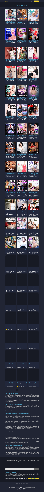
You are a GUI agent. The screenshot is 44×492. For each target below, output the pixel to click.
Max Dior (13, 137)
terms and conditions (23, 486)
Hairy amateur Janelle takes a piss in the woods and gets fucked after (33, 307)
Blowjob (30, 157)
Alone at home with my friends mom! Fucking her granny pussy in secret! (33, 22)
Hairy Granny (30, 195)
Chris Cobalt (19, 213)
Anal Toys (21, 290)
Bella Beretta (19, 194)
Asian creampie (19, 43)
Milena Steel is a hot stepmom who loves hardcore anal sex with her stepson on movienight (10, 193)
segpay (22, 478)
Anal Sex (7, 119)
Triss (35, 61)
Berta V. (18, 175)
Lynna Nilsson (13, 80)
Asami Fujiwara (19, 345)
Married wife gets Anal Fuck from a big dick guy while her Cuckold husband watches (10, 364)
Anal (11, 119)
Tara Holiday (34, 364)
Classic (32, 157)
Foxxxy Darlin (13, 42)
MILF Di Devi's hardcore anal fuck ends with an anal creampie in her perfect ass (10, 326)
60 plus (8, 43)
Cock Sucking (35, 157)
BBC (6, 43)
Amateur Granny (8, 347)
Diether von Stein (31, 194)
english (17, 483)
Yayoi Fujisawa (19, 61)
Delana (7, 175)
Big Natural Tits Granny (20, 100)
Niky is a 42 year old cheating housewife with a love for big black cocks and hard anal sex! (10, 117)
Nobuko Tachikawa (8, 383)
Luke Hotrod (7, 80)
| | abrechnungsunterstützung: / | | (16, 479)
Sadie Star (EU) (36, 42)
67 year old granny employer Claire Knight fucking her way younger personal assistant (21, 212)
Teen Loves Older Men (20, 195)
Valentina (34, 118)
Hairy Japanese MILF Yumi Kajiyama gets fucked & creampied (21, 364)
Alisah (7, 99)
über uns (6, 478)
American (11, 43)
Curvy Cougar (19, 309)
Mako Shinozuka (31, 383)
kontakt (9, 478)
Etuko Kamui (25, 80)
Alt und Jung (33, 81)
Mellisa (35, 80)
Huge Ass (30, 252)
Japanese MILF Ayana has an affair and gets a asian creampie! (21, 155)
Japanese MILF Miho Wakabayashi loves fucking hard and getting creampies (22, 383)
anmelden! (36, 1)
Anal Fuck (34, 119)
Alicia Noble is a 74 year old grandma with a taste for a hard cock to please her (21, 98)
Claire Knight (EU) (24, 213)
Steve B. (30, 118)
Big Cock (12, 271)
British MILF (30, 43)
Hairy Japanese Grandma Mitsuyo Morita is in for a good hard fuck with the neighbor (33, 269)
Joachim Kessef (31, 61)
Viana (36, 194)
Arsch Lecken (21, 138)
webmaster (25, 478)
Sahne (7, 214)
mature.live (19, 1)
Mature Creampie (8, 62)
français (26, 483)
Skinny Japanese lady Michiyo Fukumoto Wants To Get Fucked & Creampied (21, 269)
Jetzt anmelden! (33, 478)
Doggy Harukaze (19, 80)
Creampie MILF (19, 62)
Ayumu (24, 345)
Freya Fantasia (19, 23)
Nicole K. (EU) (8, 345)
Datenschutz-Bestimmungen (31, 486)
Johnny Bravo (31, 23)
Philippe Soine (31, 213)
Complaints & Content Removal (22, 488)
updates (12, 1)
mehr (15, 1)
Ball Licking (10, 81)
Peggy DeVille (19, 137)
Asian (20, 81)
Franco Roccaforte (12, 175)
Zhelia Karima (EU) (36, 213)
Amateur (32, 309)
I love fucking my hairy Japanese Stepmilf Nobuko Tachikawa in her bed (10, 383)
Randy (23, 194)
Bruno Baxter (30, 80)
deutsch (23, 483)
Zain (24, 99)
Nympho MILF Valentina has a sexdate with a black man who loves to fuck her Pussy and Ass (33, 117)
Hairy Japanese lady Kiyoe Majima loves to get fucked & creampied (10, 250)
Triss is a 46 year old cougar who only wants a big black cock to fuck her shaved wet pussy (33, 60)
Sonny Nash (25, 23)
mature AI (23, 1)
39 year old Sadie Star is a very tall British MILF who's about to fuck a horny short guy (33, 41)
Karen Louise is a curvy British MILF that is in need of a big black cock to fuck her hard (10, 288)
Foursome (7, 176)
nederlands (20, 483)
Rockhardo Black (25, 137)
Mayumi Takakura (12, 23)
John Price (12, 364)
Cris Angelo (7, 194)
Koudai (7, 23)
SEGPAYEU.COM (20, 487)
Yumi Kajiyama (19, 364)
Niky (12, 118)
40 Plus (12, 62)
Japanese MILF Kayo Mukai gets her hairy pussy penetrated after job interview (33, 326)
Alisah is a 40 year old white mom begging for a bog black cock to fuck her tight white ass (10, 98)
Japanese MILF (19, 252)
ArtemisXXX (7, 42)
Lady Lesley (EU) (36, 23)
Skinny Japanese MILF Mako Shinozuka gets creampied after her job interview (33, 383)
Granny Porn (19, 214)
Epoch (16, 487)
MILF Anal (7, 138)
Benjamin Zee (30, 42)
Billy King (30, 364)
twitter (7, 479)
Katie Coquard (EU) (8, 61)
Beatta (30, 156)
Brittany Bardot (8, 137)
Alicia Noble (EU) (19, 99)
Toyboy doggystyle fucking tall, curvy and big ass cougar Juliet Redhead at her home (21, 307)
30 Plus (33, 43)
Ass (35, 81)
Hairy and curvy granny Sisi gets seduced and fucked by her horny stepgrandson (10, 231)
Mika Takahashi (26, 118)
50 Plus (23, 43)
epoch (20, 478)
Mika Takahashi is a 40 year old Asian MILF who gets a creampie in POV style (22, 117)
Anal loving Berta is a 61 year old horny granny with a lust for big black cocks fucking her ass (21, 174)
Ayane (29, 99)
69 (24, 62)
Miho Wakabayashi (20, 42)
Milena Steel (12, 194)
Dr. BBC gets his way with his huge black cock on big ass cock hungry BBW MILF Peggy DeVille (22, 136)
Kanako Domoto (14, 156)
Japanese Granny (31, 271)
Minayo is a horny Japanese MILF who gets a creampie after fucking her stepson (33, 288)
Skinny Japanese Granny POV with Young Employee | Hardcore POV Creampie (22, 79)
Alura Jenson (30, 345)
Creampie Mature (8, 309)
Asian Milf (23, 157)
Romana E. (36, 137)
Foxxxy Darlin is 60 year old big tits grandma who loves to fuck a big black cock (10, 41)
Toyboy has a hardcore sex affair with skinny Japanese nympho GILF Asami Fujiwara (22, 345)
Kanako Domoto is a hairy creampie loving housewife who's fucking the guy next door (10, 212)
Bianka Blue (7, 364)
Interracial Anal (31, 62)
